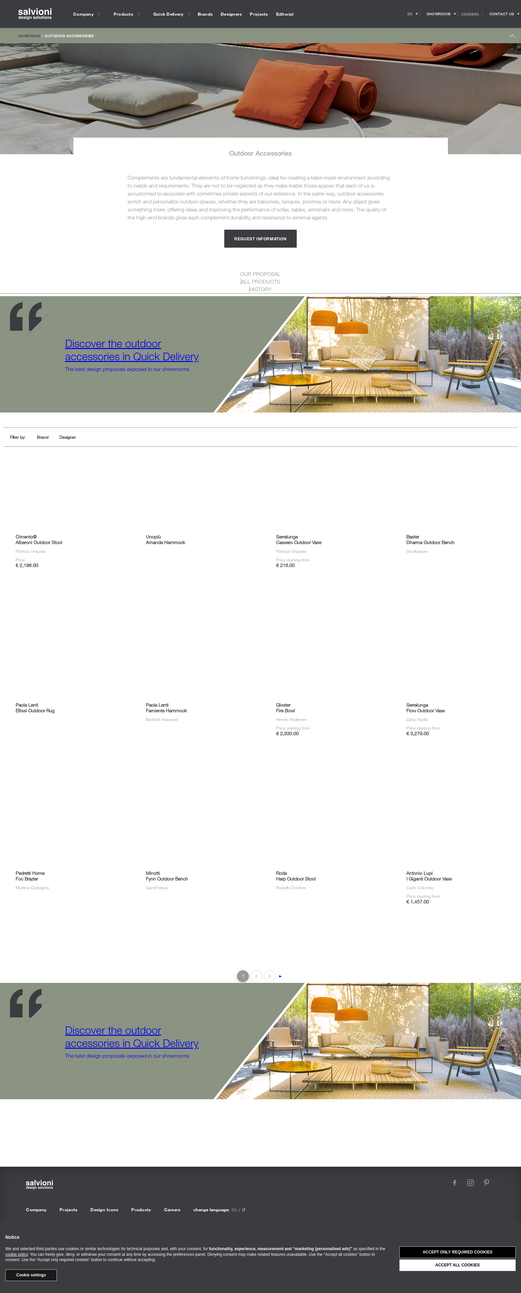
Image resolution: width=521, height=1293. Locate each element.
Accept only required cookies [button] (457, 1252)
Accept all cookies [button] (457, 1265)
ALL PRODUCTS (260, 282)
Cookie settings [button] (31, 1275)
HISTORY (261, 289)
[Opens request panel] (501, 14)
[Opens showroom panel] (439, 14)
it (244, 1210)
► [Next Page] (280, 976)
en (234, 1210)
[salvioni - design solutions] (35, 14)
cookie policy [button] (16, 1254)
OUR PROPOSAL (260, 274)
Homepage (29, 35)
